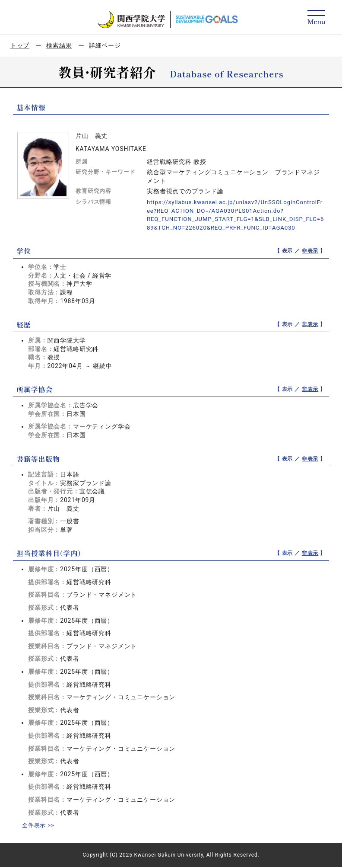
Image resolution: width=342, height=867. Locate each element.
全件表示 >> (39, 825)
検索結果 (59, 45)
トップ (20, 45)
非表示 (310, 251)
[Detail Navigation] (316, 17)
